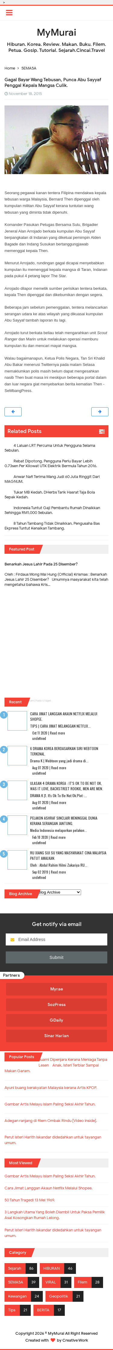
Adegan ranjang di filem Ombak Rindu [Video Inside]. (51, 1120)
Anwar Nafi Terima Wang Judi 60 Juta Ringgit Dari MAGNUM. (52, 479)
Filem (82, 1282)
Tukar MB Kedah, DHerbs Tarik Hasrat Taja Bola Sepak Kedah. (50, 495)
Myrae (56, 989)
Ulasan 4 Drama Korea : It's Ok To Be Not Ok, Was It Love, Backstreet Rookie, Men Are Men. (66, 786)
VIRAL (51, 1282)
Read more (57, 733)
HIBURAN (51, 1268)
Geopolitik (58, 1296)
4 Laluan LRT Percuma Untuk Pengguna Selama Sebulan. (50, 448)
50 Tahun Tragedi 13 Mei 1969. (30, 1200)
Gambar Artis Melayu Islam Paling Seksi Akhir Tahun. (50, 1104)
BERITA (43, 1310)
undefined (39, 738)
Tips (11, 1310)
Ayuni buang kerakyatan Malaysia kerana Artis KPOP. (51, 1087)
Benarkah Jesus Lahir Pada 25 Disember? (41, 564)
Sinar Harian (56, 1035)
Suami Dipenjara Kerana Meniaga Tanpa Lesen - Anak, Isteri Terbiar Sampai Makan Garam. (56, 1065)
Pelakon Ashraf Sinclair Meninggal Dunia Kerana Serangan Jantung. (63, 820)
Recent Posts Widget (38, 700)
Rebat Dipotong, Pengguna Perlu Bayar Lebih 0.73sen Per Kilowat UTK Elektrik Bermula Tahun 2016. (51, 463)
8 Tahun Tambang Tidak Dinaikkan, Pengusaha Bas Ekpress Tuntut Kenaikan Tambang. (52, 526)
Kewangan (17, 1296)
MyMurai (56, 1333)
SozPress (57, 1004)
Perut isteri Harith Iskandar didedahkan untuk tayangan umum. (53, 1233)
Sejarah (14, 1268)
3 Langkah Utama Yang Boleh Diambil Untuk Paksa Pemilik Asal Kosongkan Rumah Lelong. (55, 1215)
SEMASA (15, 1282)
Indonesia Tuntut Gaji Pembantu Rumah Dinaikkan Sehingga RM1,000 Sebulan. (52, 510)
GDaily (56, 1020)
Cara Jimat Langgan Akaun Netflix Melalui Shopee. (49, 1188)
